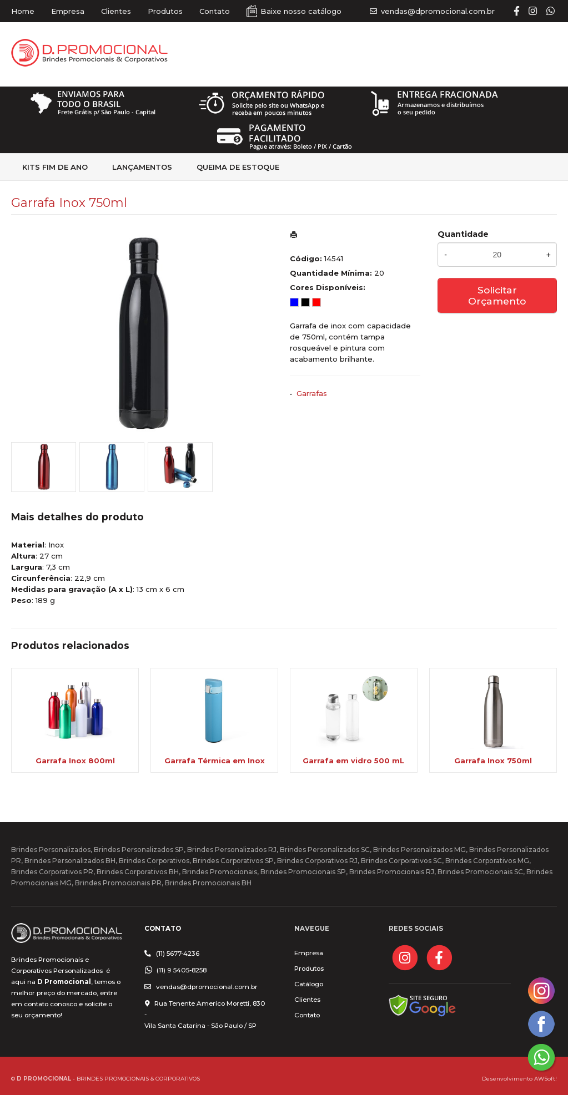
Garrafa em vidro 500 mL (353, 760)
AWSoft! (545, 1078)
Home (22, 11)
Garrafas (311, 393)
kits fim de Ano (55, 167)
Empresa (67, 11)
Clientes (116, 11)
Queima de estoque (238, 167)
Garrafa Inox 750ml (493, 760)
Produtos (165, 11)
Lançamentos (142, 167)
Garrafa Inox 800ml (75, 760)
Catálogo (308, 984)
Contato (214, 11)
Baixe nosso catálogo (300, 11)
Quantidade (463, 234)
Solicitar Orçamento (497, 295)
